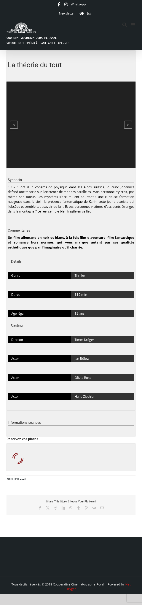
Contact (89, 13)
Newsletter (67, 13)
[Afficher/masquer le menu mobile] (133, 24)
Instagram (66, 4)
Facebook (58, 4)
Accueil (82, 13)
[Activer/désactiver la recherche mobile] (124, 24)
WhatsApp (78, 4)
